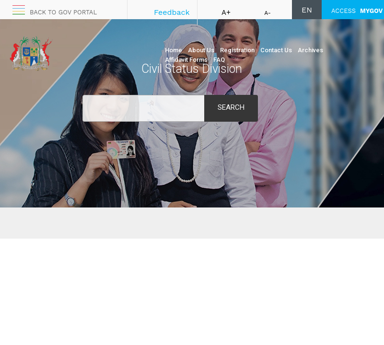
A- (267, 13)
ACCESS (357, 10)
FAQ (219, 59)
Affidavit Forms (186, 59)
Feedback (172, 12)
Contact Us (276, 50)
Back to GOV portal (63, 12)
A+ (226, 12)
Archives (310, 50)
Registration (237, 50)
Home (173, 50)
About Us (201, 50)
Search (231, 107)
